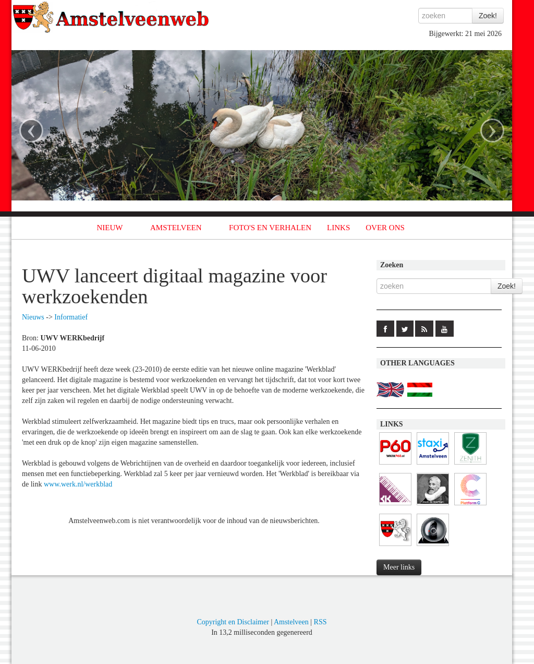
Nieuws (33, 317)
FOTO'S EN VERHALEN (270, 227)
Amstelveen (291, 622)
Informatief (71, 317)
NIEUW (110, 227)
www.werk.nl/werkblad (78, 484)
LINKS (338, 227)
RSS (320, 622)
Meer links (399, 567)
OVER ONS (385, 227)
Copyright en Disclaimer (233, 622)
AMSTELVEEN (176, 227)
